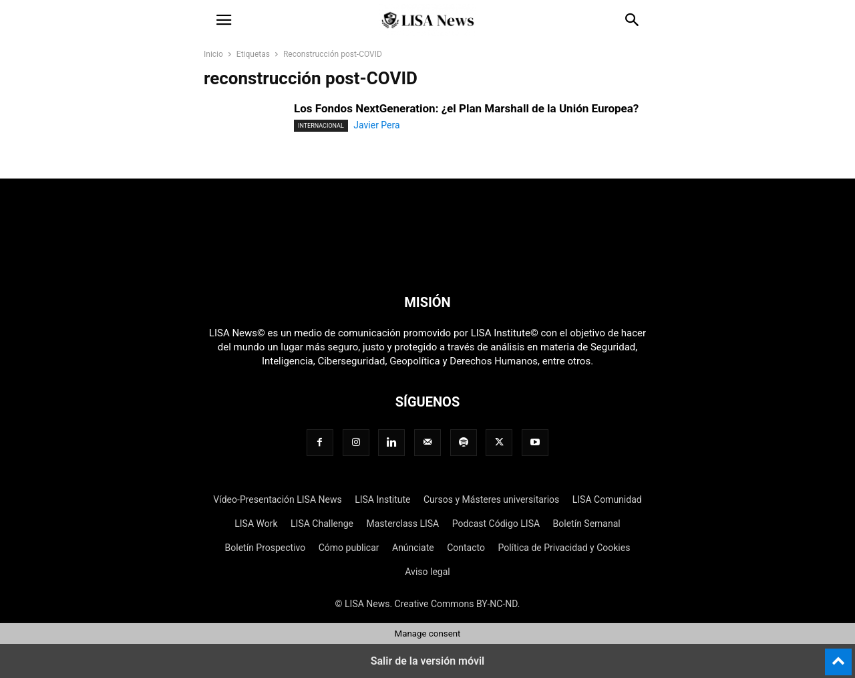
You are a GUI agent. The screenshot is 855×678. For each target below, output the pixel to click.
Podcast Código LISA (496, 523)
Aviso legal (427, 571)
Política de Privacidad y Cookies (564, 547)
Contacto (466, 547)
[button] (224, 20)
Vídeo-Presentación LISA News (277, 499)
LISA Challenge (322, 523)
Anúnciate (413, 547)
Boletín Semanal (587, 523)
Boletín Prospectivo (265, 547)
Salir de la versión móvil (428, 661)
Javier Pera (376, 125)
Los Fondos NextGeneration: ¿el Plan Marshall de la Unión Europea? (466, 108)
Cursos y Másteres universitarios (491, 499)
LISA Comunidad (607, 499)
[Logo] (427, 261)
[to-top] (838, 656)
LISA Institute (382, 499)
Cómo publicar (349, 547)
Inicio (213, 54)
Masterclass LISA (402, 523)
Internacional (321, 125)
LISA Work (255, 523)
